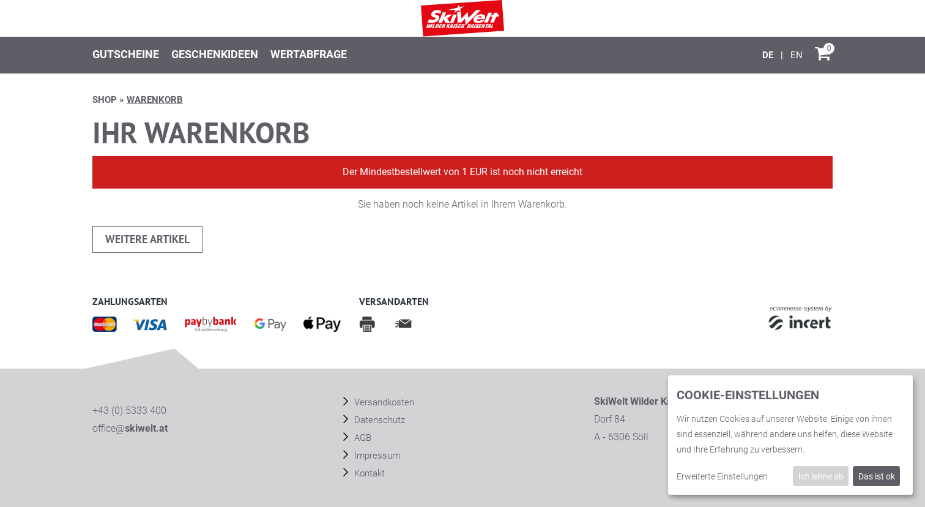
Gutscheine (125, 54)
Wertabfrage (308, 54)
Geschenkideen (214, 54)
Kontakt (368, 473)
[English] (796, 55)
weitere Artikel (147, 239)
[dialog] (790, 435)
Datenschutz (378, 420)
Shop (104, 99)
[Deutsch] (769, 55)
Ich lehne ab (821, 476)
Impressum (376, 455)
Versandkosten (383, 402)
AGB (361, 437)
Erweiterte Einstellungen (722, 476)
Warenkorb (155, 99)
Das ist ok (876, 476)
